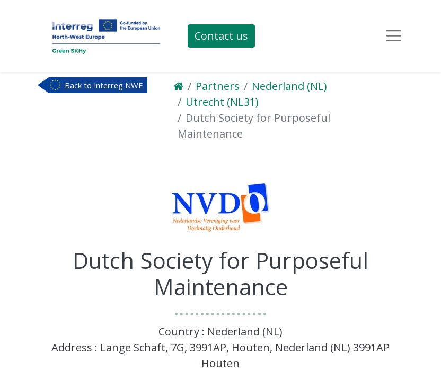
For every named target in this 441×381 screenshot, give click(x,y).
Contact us (221, 36)
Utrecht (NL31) (222, 102)
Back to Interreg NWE (104, 85)
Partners (218, 86)
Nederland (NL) (289, 86)
